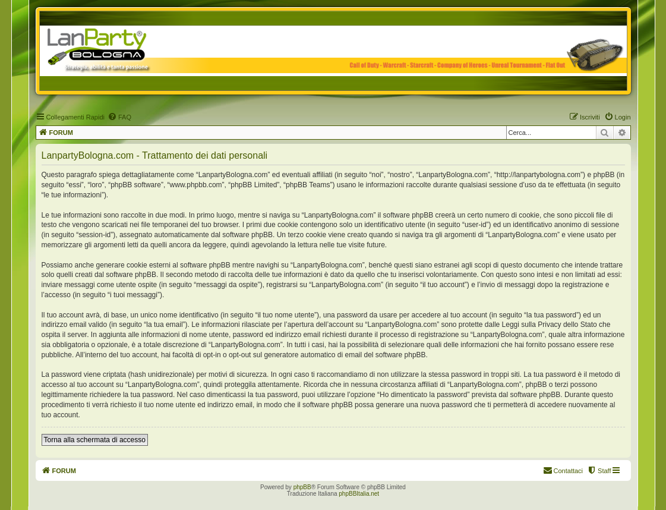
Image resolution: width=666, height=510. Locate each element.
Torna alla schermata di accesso (95, 440)
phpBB (302, 487)
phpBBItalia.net (359, 493)
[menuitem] (119, 117)
